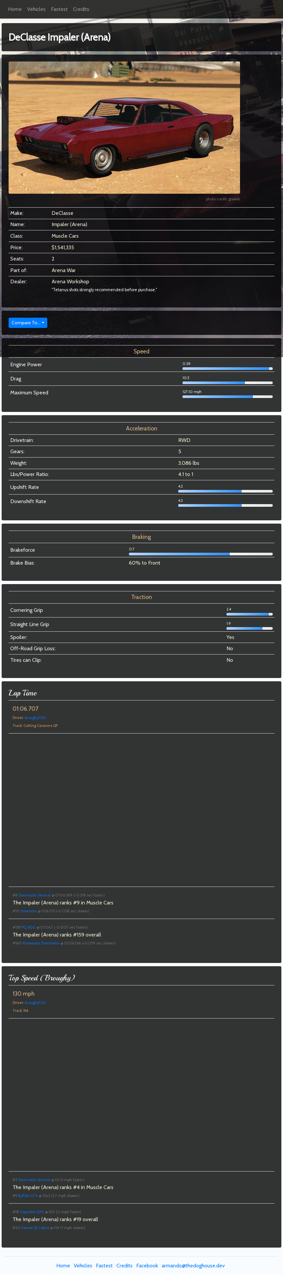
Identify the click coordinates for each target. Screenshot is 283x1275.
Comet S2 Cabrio (35, 1227)
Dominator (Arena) (35, 895)
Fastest (59, 9)
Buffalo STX (28, 1195)
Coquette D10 (32, 1212)
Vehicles (36, 9)
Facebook (147, 1265)
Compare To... (26, 323)
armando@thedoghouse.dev (193, 1265)
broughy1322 (35, 717)
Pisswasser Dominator (41, 943)
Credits (81, 9)
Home (15, 9)
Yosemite (28, 911)
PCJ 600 (28, 927)
